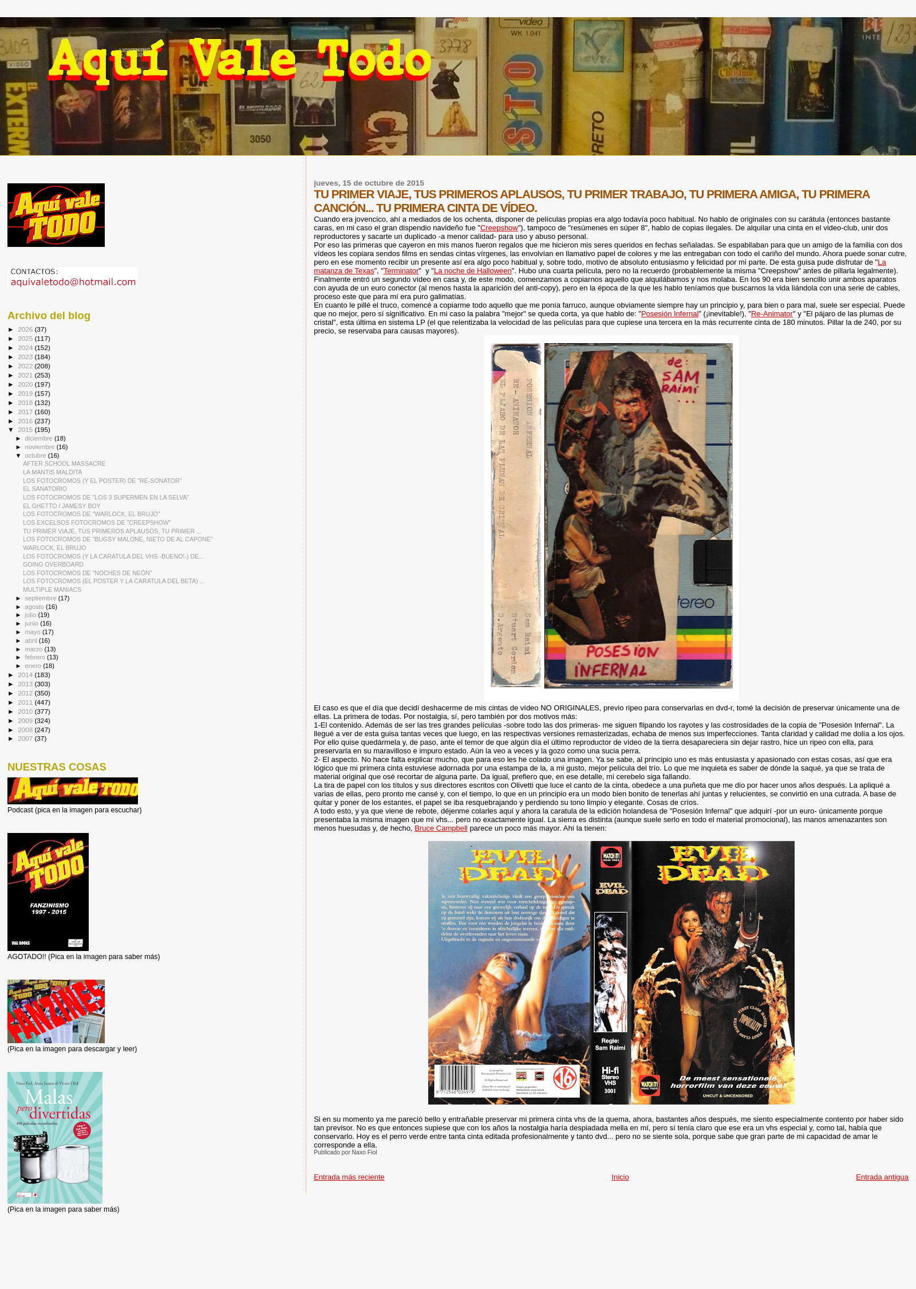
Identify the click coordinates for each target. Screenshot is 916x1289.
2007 (26, 738)
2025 (26, 338)
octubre (36, 455)
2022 (26, 366)
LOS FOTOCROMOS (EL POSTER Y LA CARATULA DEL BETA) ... (113, 580)
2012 (26, 693)
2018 (26, 402)
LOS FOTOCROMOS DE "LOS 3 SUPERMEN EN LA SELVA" (106, 497)
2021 (26, 375)
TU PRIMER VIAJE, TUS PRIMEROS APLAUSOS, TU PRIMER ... (112, 531)
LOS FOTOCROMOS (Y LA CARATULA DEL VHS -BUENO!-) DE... (113, 556)
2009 (26, 720)
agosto (35, 606)
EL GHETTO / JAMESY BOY (62, 505)
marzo (35, 649)
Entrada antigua (882, 1177)
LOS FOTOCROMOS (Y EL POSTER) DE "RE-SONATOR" (102, 480)
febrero (36, 657)
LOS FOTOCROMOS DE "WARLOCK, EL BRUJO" (91, 513)
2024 (26, 347)
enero (34, 665)
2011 (26, 702)
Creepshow (499, 227)
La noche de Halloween (473, 270)
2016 (26, 421)
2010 (26, 711)
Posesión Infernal (669, 313)
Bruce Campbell (441, 828)
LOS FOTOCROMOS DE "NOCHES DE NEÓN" (87, 572)
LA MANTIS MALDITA (52, 472)
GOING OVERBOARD (53, 564)
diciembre (39, 438)
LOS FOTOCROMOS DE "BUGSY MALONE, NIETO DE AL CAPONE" (118, 539)
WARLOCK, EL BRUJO (54, 547)
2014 (26, 674)
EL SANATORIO (45, 488)
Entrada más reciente (349, 1177)
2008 (26, 729)
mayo (33, 631)
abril (32, 640)
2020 (26, 384)
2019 (26, 393)
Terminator (401, 270)
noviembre (41, 446)
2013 (26, 683)
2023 (26, 356)
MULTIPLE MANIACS (52, 589)
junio (33, 623)
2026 (26, 329)
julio (31, 614)
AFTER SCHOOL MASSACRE (64, 463)
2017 (26, 411)
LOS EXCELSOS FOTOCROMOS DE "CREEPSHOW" (97, 522)
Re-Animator (772, 313)
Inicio (620, 1177)
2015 (26, 429)
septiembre (41, 598)
